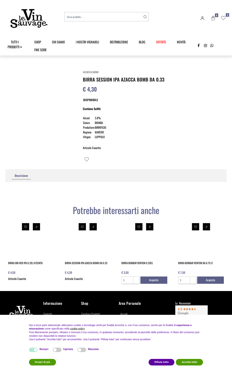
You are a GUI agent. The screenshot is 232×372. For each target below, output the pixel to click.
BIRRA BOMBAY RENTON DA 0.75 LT (195, 263)
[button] (213, 18)
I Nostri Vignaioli (87, 42)
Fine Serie (40, 49)
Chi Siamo (58, 42)
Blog (142, 42)
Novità (181, 42)
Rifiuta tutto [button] (161, 362)
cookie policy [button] (77, 328)
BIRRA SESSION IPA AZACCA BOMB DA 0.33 (86, 263)
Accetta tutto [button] (189, 362)
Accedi (124, 314)
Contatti (47, 314)
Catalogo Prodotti (90, 314)
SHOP (37, 42)
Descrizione (21, 175)
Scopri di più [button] (42, 362)
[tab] (21, 175)
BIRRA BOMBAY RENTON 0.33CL (137, 263)
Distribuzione (119, 42)
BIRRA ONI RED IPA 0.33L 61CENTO (25, 263)
